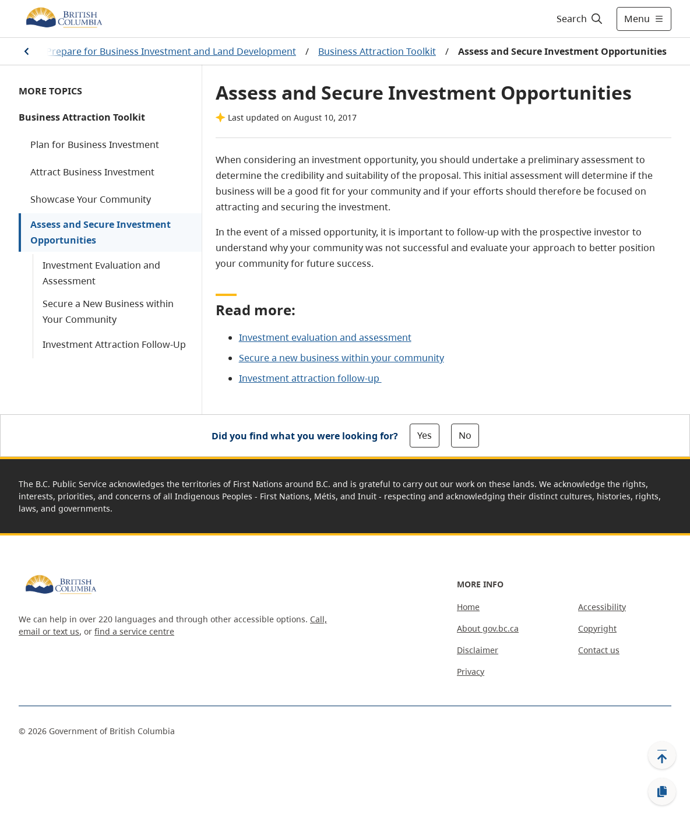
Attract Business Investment (92, 171)
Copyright (597, 628)
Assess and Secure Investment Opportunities (100, 232)
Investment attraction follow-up (310, 378)
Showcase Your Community (90, 199)
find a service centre (134, 631)
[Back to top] (662, 755)
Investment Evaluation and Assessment (101, 273)
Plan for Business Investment (94, 144)
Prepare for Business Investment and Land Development (171, 51)
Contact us (598, 650)
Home (468, 606)
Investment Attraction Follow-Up (114, 344)
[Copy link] (662, 792)
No (465, 435)
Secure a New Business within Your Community (108, 311)
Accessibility (602, 606)
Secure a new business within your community (341, 357)
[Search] (580, 18)
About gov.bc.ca (488, 628)
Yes (424, 435)
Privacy (470, 671)
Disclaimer (477, 650)
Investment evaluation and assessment (325, 337)
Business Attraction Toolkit (377, 51)
